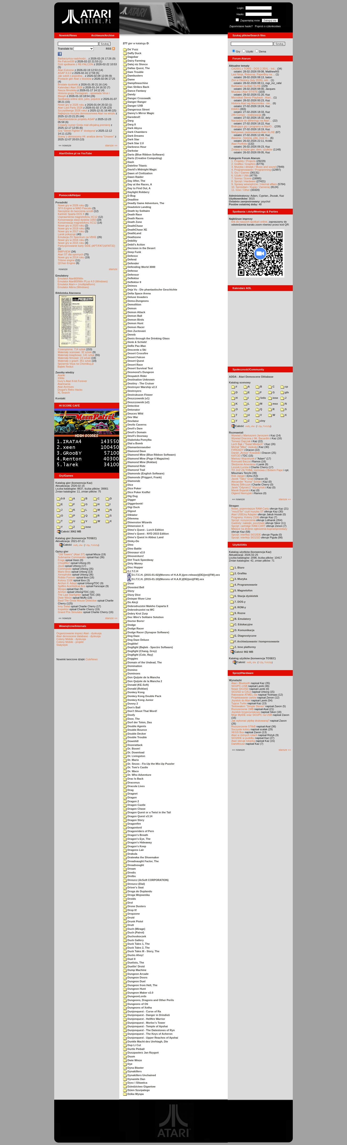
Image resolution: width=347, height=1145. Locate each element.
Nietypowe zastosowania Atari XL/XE (253, 132)
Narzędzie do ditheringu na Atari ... (251, 120)
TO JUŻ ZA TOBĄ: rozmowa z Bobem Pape (257, 470)
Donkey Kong (134, 692)
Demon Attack (134, 312)
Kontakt (60, 398)
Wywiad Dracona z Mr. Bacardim (250, 438)
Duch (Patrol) (133, 932)
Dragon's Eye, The (137, 838)
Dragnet (130, 793)
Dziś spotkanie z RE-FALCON (75, 64)
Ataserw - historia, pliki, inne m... (250, 137)
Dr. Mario (131, 759)
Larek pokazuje (67, 234)
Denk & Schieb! (135, 342)
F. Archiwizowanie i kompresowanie (254, 641)
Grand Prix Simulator (70, 612)
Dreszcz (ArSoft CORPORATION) (145, 880)
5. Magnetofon (241, 590)
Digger (129, 499)
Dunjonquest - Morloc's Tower (144, 1022)
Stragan (234, 505)
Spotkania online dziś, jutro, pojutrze (79, 98)
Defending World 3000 (139, 266)
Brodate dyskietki (68, 84)
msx (273, 403)
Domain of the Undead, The (142, 662)
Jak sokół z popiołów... (71, 75)
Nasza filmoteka (67, 90)
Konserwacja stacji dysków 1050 (77, 219)
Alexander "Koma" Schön (246, 481)
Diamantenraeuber (137, 447)
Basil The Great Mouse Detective (77, 600)
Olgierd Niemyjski (241, 493)
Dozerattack (132, 745)
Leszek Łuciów (240, 467)
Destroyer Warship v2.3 (140, 387)
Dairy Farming (134, 60)
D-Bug (129, 195)
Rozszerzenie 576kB (243, 726)
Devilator (131, 421)
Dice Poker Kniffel (136, 492)
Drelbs (129, 876)
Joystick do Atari (240, 700)
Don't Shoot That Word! (140, 711)
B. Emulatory (240, 618)
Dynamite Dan (134, 1079)
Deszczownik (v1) (136, 398)
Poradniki (61, 202)
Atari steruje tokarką (243, 740)
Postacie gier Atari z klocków (74, 78)
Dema (262, 51)
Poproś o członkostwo (268, 26)
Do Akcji (130, 602)
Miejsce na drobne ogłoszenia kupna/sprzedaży (259, 528)
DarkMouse (238, 743)
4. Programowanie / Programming (251, 169)
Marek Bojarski (240, 490)
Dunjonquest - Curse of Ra (142, 1011)
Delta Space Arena (137, 293)
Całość (65, 544)
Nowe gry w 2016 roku (71, 240)
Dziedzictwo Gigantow (139, 1086)
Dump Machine (134, 970)
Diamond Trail (134, 469)
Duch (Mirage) (134, 928)
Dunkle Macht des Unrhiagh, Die (145, 1041)
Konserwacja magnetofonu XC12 (77, 222)
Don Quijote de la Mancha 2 (142, 681)
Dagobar (130, 56)
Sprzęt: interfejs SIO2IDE (246, 534)
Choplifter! (64, 563)
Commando (65, 568)
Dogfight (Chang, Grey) (140, 651)
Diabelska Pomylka (137, 439)
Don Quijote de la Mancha (141, 677)
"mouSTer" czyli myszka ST (247, 511)
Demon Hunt (133, 323)
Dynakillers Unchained (139, 1075)
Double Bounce (135, 729)
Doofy (129, 714)
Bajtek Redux (65, 366)
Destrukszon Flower (138, 394)
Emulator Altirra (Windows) (73, 287)
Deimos (130, 285)
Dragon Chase (134, 808)
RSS (110, 48)
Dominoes (131, 673)
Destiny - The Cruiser (138, 383)
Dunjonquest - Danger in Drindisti (146, 1015)
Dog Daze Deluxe (136, 639)
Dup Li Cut (132, 1045)
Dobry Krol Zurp (135, 613)
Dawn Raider (133, 176)
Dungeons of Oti (135, 1004)
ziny (260, 420)
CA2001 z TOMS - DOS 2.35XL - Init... (253, 68)
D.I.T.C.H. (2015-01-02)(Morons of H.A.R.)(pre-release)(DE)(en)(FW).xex (173, 574)
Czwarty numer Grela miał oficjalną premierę (84, 124)
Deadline (131, 199)
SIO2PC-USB (239, 686)
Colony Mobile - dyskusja (71, 639)
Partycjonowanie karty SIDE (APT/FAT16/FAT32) (86, 245)
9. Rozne (237, 613)
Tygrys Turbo (239, 703)
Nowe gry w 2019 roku (71, 228)
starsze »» (111, 145)
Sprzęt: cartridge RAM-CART (248, 525)
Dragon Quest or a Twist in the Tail (147, 812)
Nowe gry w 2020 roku (71, 225)
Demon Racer (134, 327)
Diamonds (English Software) (143, 473)
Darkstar (130, 150)
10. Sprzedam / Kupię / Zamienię (250, 187)
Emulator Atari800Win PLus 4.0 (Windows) (83, 281)
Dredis (129, 872)
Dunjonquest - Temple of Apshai (145, 1026)
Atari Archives (66, 386)
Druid (128, 917)
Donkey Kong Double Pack (142, 696)
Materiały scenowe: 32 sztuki (75, 352)
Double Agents (134, 726)
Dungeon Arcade (136, 973)
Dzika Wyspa (133, 1094)
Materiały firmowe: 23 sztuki (74, 357)
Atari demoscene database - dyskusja (78, 636)
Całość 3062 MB (69, 531)
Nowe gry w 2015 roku (71, 242)
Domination (132, 666)
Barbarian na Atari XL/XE (246, 85)
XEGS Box (237, 732)
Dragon (130, 797)
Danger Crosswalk (137, 98)
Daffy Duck (132, 53)
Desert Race (133, 364)
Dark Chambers (135, 131)
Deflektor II (132, 282)
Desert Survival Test (138, 368)
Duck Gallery (133, 940)
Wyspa (62, 589)
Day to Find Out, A (137, 188)
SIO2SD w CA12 (241, 691)
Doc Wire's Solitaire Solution (143, 617)
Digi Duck (131, 507)
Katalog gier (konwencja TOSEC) (76, 538)
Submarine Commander (72, 557)
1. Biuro (237, 567)
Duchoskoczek (134, 936)
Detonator (131, 409)
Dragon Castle (134, 804)
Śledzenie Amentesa (243, 464)
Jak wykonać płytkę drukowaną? (250, 720)
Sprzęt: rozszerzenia (243, 520)
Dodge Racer (133, 628)
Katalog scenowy (240, 382)
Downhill (131, 741)
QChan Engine (66, 263)
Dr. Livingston (134, 756)
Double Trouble (135, 737)
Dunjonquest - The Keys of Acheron (148, 1033)
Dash (128, 162)
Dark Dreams (133, 135)
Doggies (130, 658)
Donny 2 (130, 703)
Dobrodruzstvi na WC (138, 609)
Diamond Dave (134, 451)
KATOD (235, 455)
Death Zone (132, 221)
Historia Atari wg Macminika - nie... (251, 103)
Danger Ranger (135, 101)
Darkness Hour (134, 146)
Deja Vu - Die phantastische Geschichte (150, 289)
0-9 (61, 498)
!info (261, 397)
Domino (130, 669)
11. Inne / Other (240, 189)
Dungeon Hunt (134, 988)
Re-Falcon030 (66, 61)
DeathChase (133, 225)
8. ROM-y (238, 607)
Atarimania (64, 383)
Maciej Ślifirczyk (240, 484)
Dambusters (133, 75)
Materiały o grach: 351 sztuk (74, 360)
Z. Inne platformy (243, 647)
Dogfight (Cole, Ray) (138, 654)
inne (86, 526)
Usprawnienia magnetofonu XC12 (78, 216)
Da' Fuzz (130, 49)
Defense (130, 270)
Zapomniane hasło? (241, 26)
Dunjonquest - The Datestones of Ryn (149, 1030)
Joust (61, 565)
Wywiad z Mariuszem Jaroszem (250, 435)
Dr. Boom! (131, 748)
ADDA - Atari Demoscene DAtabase (251, 376)
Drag (128, 790)
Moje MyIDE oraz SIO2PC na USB (251, 714)
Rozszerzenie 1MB (242, 709)
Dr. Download (133, 752)
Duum (129, 1056)
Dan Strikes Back (136, 86)
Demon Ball (132, 315)
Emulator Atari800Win (70, 278)
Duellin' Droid (134, 966)
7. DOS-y (238, 601)
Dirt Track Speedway (138, 559)
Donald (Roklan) (135, 688)
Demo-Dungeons (136, 300)
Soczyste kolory (240, 729)
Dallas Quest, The (136, 68)
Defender (131, 263)
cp (284, 386)
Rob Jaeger (238, 475)
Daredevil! (131, 117)
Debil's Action (134, 244)
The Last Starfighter (69, 594)
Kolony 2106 (65, 580)
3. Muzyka (238, 578)
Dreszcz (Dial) (134, 883)
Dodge (129, 624)
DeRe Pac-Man (134, 345)
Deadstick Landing (137, 207)
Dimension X (133, 525)
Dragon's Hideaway (137, 842)
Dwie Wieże (65, 597)
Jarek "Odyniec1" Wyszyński (248, 487)
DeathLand (132, 233)
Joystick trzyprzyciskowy (245, 712)
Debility (130, 240)
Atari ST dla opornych (70, 254)
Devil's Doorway (135, 435)
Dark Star (131, 139)
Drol (128, 902)
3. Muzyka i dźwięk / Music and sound (253, 166)
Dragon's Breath (135, 835)
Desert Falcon (134, 357)
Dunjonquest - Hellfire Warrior (144, 1018)
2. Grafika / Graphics (243, 163)
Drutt (128, 925)
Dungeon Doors (135, 977)
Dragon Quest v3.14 (137, 816)
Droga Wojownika (136, 894)
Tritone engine (66, 260)
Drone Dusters (134, 906)
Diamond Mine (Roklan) (140, 462)
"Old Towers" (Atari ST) (71, 554)
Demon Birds (133, 319)
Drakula (130, 853)
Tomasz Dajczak (241, 441)
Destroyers (132, 390)
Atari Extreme (66, 70)
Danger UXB (133, 105)
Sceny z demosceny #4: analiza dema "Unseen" (86, 136)
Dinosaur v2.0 (134, 552)
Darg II (129, 124)
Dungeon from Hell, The (140, 985)
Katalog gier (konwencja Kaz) (73, 482)
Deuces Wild (133, 413)
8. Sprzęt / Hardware (243, 181)
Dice (128, 484)
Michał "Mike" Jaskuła (244, 447)
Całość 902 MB (242, 651)
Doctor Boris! (133, 621)
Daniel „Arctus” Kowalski (245, 452)
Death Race (132, 214)
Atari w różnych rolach (244, 735)
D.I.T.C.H (130, 571)
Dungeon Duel (134, 981)
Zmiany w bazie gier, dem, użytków (252, 149)
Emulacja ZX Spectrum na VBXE (77, 237)
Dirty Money (133, 563)
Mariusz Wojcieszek (243, 458)
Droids (129, 898)
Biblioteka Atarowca (68, 292)
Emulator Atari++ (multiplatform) (76, 284)
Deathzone (132, 237)
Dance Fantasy (134, 90)
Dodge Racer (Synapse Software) (146, 632)
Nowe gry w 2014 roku (71, 257)
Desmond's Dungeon (138, 372)
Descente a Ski (134, 349)
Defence (130, 255)
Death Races (133, 218)
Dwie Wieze (132, 1060)
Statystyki (62, 644)
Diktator (130, 514)
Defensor (131, 274)
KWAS (235, 109)
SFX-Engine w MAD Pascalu (75, 208)
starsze (113, 269)
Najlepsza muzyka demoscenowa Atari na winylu (86, 113)
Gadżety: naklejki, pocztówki (248, 523)
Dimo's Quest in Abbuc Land (143, 537)
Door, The (131, 718)
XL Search (64, 392)
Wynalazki (235, 680)
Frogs (61, 560)
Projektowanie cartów (244, 697)
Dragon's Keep (134, 846)
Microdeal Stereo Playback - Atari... (252, 97)
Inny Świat (64, 606)
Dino (128, 544)
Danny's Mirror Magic (138, 113)
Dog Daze (131, 635)
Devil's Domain (134, 432)
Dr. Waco (131, 771)
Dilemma (131, 518)
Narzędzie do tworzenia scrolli (75, 211)
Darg (128, 120)
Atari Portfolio (239, 143)
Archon (62, 591)
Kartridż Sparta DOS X (71, 214)
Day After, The (134, 180)
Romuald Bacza (240, 461)
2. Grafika (238, 573)
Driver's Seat (133, 887)
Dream (129, 868)
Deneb (129, 334)
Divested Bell (133, 587)
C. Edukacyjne (241, 624)
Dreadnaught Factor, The (141, 861)
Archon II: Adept (67, 583)
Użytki (249, 51)
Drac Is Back (133, 778)
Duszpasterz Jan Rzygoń (141, 1052)
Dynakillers (132, 1071)
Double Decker (134, 733)
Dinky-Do (131, 541)
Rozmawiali (236, 432)
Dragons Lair (133, 849)
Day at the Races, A (137, 184)
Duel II (129, 958)
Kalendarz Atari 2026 (70, 87)
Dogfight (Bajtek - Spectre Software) (148, 647)
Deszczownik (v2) (136, 402)
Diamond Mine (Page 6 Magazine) (146, 458)
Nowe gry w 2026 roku (71, 104)
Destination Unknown (139, 379)
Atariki (61, 375)
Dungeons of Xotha (137, 1007)
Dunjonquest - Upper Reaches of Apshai (150, 1037)
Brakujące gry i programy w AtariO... (252, 126)
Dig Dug (130, 496)
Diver (128, 583)
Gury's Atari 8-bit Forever (72, 381)
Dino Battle (132, 548)
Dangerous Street (136, 109)
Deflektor (131, 278)
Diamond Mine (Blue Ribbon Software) (149, 454)
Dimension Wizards (137, 522)
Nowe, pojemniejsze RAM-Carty (250, 508)
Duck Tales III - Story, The (141, 951)
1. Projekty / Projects (243, 161)
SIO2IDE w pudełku (242, 738)
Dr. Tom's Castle (135, 767)
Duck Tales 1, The (136, 943)
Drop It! (130, 910)
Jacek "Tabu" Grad (242, 478)
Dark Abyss (132, 128)
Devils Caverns (135, 424)
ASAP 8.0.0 (65, 72)
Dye (127, 1063)
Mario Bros (64, 571)
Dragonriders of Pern (138, 831)
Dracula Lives (134, 786)
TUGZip (95, 545)
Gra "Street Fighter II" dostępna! (76, 130)
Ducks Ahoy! (133, 955)
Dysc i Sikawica (135, 1082)
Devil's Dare (133, 428)
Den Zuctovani (134, 331)
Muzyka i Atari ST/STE (244, 91)
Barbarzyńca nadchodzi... (73, 58)
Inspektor (63, 609)
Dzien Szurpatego (136, 1090)
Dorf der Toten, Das (137, 722)
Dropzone (131, 913)
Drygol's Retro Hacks (70, 389)
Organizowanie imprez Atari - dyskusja (78, 633)
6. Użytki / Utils (240, 175)
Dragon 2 (131, 801)
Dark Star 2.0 (133, 143)
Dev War (130, 417)
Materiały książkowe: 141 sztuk (76, 355)
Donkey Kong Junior (138, 700)
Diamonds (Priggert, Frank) (142, 477)
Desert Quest (133, 360)
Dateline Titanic (135, 165)
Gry (238, 51)
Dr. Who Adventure (137, 774)
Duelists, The (133, 962)
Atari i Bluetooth (240, 683)
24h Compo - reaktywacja (246, 114)
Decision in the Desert (139, 248)
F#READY (237, 449)
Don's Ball (131, 707)
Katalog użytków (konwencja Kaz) (250, 551)
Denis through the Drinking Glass (146, 338)
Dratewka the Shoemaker (141, 857)
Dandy (129, 94)
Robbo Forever (66, 577)
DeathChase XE (135, 229)
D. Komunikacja (242, 630)
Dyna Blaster (133, 1067)
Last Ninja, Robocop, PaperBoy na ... (253, 74)
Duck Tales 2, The (136, 947)
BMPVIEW (64, 251)
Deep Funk (132, 252)
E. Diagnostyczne (243, 635)
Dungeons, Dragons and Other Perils (148, 1000)
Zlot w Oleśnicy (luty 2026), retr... (250, 80)
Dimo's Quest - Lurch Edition (143, 529)
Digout (129, 511)
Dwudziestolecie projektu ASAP (76, 119)
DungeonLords (134, 996)
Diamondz (131, 480)
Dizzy (128, 590)
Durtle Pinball (134, 1049)
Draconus (131, 782)
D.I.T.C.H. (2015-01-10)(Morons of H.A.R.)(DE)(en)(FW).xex (165, 579)
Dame (129, 79)
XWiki (61, 378)
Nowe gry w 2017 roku (71, 231)
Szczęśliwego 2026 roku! (72, 110)
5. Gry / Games (240, 172)
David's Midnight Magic (140, 169)
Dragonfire (132, 823)
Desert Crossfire (135, 353)
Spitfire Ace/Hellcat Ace (71, 586)
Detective (131, 405)
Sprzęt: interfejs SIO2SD (245, 537)
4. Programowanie (243, 584)
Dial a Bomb (133, 443)
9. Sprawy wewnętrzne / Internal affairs (254, 184)
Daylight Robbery (136, 192)
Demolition (132, 304)
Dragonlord (132, 827)
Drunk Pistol (133, 921)
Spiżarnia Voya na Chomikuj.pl (75, 363)
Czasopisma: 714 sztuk (71, 349)
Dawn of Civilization (138, 173)
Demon (129, 308)
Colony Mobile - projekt (70, 641)
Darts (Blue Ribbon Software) (143, 154)
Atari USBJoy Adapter (244, 514)
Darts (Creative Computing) (142, 158)
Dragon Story (133, 820)
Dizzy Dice (131, 594)
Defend (129, 259)
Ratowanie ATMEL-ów (244, 694)
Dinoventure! (133, 556)
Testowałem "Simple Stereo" (248, 706)
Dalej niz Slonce (135, 64)
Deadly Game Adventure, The (143, 203)
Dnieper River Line (137, 598)
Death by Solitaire (136, 210)
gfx (284, 392)
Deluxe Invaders (135, 297)
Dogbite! (130, 643)
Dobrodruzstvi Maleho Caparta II (145, 606)
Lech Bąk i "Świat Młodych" (247, 444)
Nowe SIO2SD (240, 688)
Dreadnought (133, 865)
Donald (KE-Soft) (136, 684)
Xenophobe (64, 574)
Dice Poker (132, 488)
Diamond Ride (134, 466)
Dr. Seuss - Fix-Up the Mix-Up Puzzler (148, 763)
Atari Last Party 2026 (70, 107)
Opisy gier (61, 551)
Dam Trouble (133, 72)
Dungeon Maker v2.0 (138, 992)
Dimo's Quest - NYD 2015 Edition (146, 533)
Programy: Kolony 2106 (245, 517)
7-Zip (87, 545)
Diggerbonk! (133, 503)
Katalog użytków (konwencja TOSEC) (252, 658)
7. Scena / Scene (241, 178)
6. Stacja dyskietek (244, 596)
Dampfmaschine (135, 83)
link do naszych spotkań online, (249, 221)
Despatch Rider (135, 376)
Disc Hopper (133, 567)
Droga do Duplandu (137, 891)
